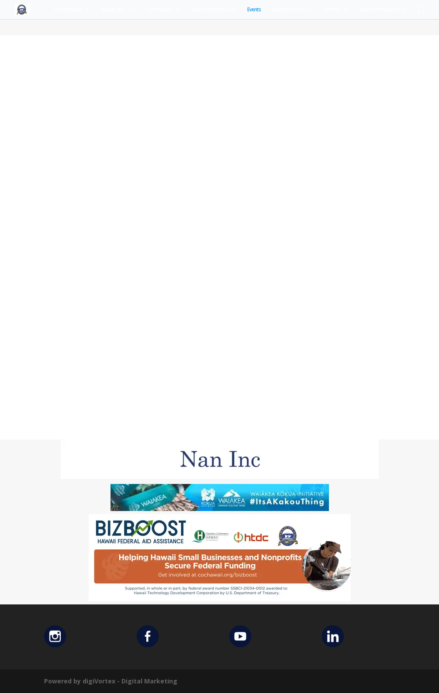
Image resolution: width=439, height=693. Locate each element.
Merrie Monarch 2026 (213, 10)
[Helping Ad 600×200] (220, 599)
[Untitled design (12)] (220, 476)
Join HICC (330, 10)
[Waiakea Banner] (220, 508)
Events (254, 10)
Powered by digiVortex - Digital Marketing (110, 681)
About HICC (113, 10)
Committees (158, 10)
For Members (68, 10)
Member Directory (291, 10)
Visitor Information (379, 10)
